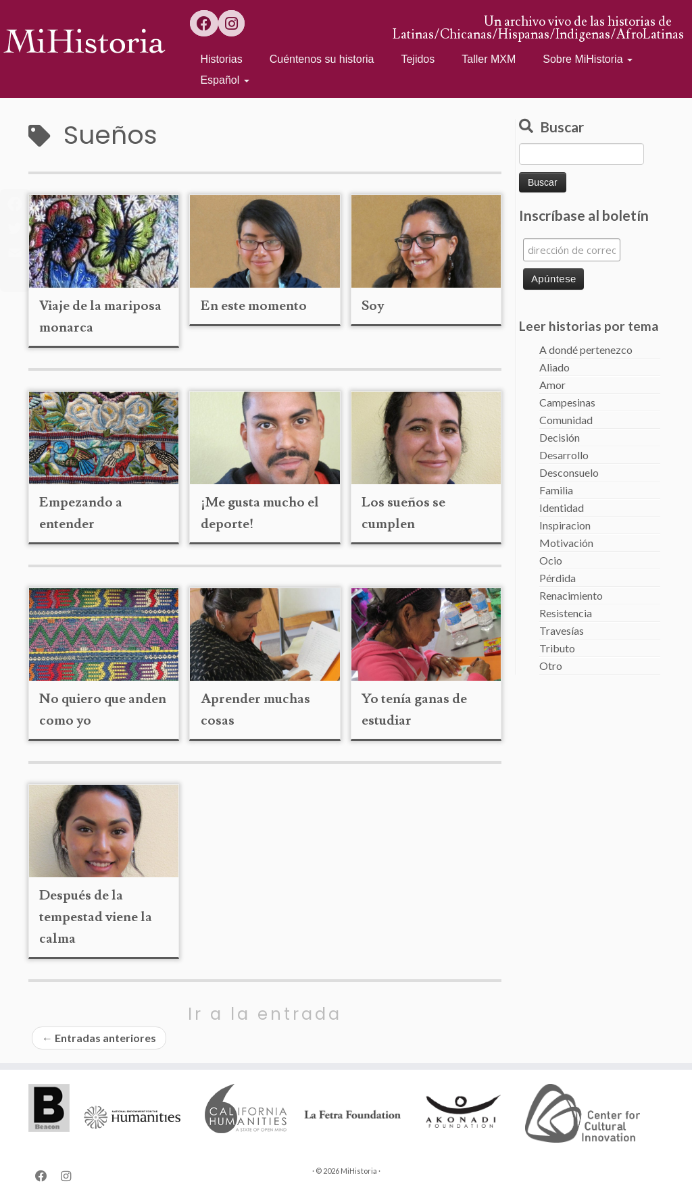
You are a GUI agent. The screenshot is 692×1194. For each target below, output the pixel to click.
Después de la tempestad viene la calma (95, 917)
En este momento (254, 306)
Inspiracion (565, 525)
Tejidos (418, 59)
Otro (550, 665)
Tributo (557, 648)
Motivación (566, 542)
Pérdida (557, 577)
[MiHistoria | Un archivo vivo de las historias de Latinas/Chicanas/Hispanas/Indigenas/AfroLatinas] (81, 40)
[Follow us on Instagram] (231, 23)
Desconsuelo (569, 472)
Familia (556, 490)
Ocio (550, 560)
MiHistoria (359, 1170)
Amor (552, 384)
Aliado (554, 367)
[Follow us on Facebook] (204, 23)
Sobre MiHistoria (588, 59)
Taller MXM (489, 59)
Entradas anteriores (99, 1037)
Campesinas (567, 402)
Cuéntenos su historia (322, 59)
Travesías (561, 630)
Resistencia (565, 612)
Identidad (561, 507)
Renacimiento (571, 595)
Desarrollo (564, 454)
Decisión (559, 437)
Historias (221, 59)
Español (224, 80)
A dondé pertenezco (586, 349)
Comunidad (566, 419)
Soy (373, 306)
